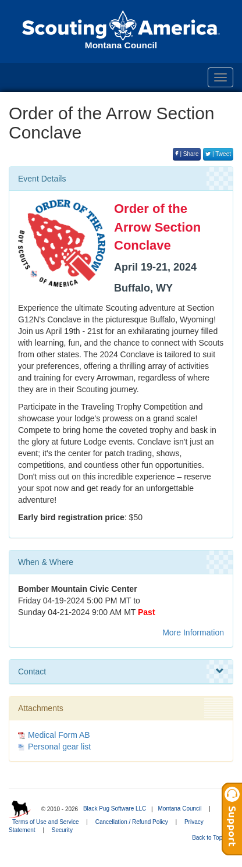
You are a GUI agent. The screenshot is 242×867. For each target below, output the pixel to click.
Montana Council (179, 808)
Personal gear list (59, 746)
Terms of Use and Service (45, 822)
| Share (187, 154)
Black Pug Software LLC (114, 808)
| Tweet (218, 154)
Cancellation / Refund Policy (131, 822)
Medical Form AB (59, 735)
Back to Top (211, 837)
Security (62, 830)
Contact (121, 671)
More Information (193, 632)
